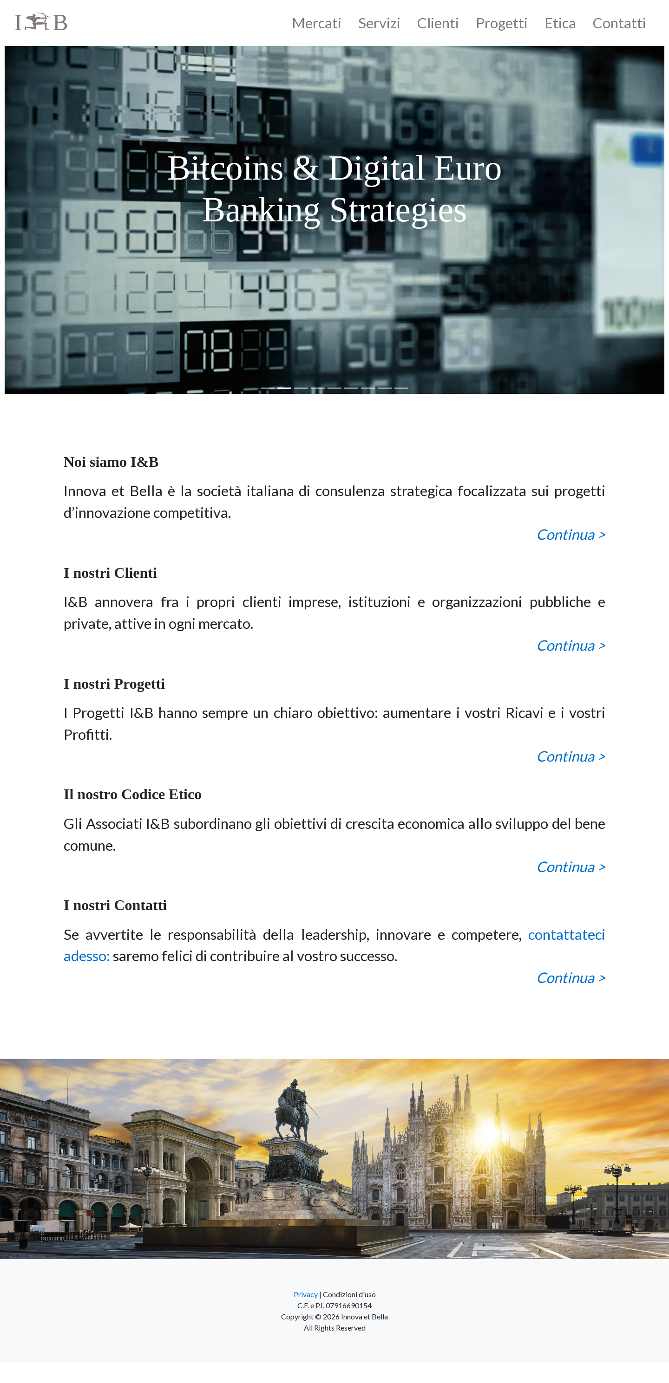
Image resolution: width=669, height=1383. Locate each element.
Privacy (306, 1294)
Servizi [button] (379, 23)
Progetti (502, 23)
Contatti (619, 23)
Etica (560, 23)
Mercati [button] (316, 23)
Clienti (438, 23)
